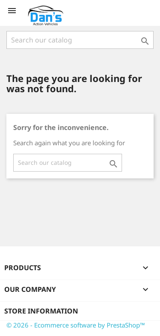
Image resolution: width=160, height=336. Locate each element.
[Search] (80, 40)
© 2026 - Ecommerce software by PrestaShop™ (75, 325)
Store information (41, 311)
